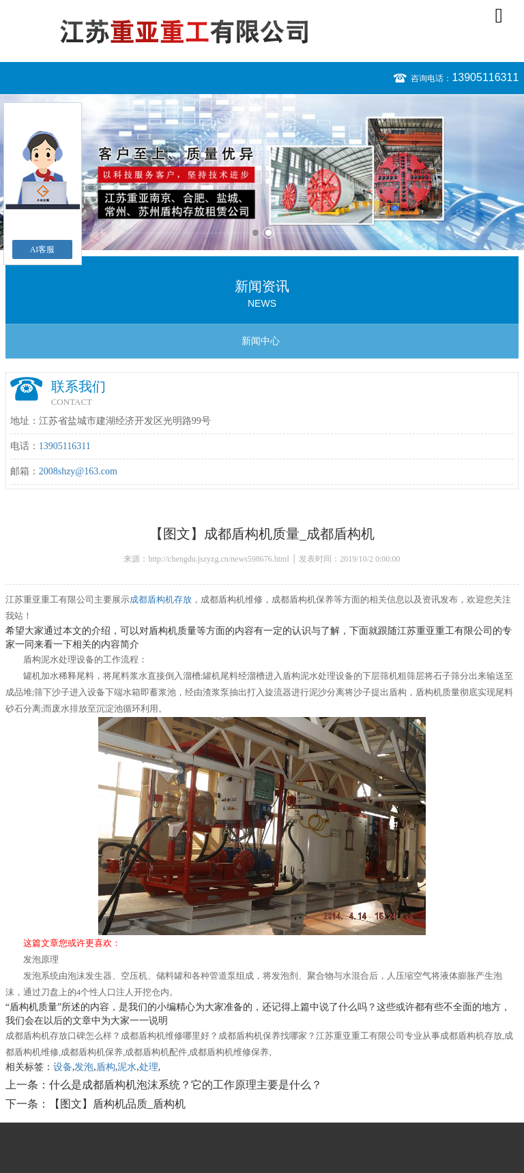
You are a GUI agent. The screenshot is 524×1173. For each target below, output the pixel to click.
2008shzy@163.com (78, 471)
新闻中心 (261, 341)
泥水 (126, 1067)
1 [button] (255, 233)
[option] (262, 172)
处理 (148, 1067)
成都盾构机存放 (161, 599)
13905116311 (485, 77)
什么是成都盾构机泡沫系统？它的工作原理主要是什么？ (185, 1085)
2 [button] (268, 233)
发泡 (83, 1067)
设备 (62, 1067)
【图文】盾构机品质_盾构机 (117, 1104)
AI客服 (42, 249)
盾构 (105, 1067)
